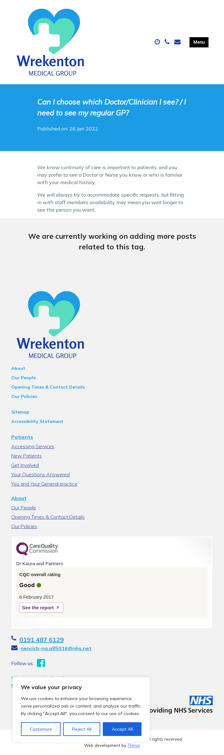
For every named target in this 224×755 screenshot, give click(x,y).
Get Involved (25, 465)
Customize (41, 729)
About (18, 368)
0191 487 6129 (41, 640)
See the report (38, 607)
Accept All (122, 729)
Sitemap (20, 412)
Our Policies (24, 396)
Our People (23, 377)
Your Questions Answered (40, 474)
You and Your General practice (44, 484)
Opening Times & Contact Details (48, 387)
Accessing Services (32, 446)
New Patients (26, 456)
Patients (22, 437)
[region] (81, 710)
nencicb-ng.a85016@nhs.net (56, 648)
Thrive (133, 745)
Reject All (82, 729)
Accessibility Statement (37, 421)
